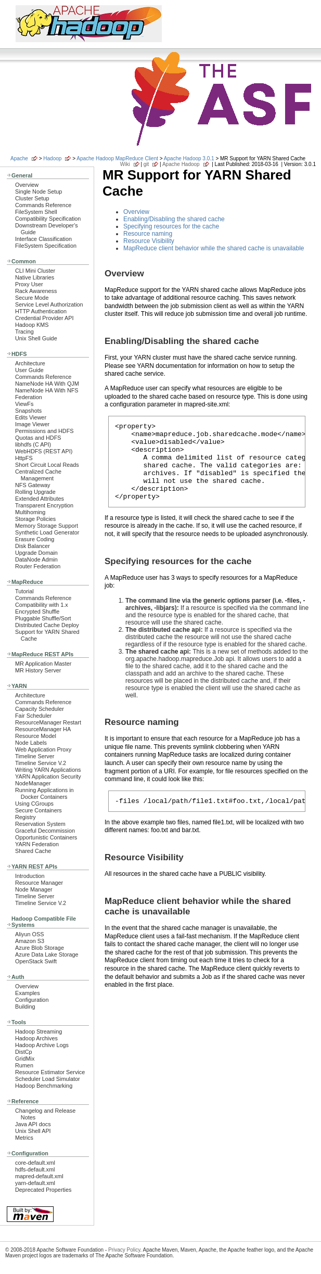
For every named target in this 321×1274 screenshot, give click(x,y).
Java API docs (33, 1124)
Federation (28, 397)
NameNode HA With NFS (47, 390)
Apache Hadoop (181, 164)
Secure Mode (31, 298)
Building (25, 1006)
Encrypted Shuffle (37, 611)
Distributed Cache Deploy (47, 625)
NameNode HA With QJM (47, 383)
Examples (27, 993)
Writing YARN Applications (48, 770)
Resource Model (35, 736)
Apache (19, 158)
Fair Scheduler (33, 715)
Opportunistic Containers (46, 837)
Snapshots (28, 410)
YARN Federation (37, 844)
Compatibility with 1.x (41, 605)
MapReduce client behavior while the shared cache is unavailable (213, 248)
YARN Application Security (48, 776)
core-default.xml (35, 1163)
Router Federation (37, 566)
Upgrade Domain (36, 553)
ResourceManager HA (43, 729)
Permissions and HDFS (44, 431)
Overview (26, 185)
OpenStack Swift (36, 961)
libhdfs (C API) (33, 444)
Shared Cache (33, 851)
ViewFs (24, 404)
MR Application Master (43, 663)
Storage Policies (35, 519)
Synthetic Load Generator (47, 532)
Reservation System (40, 824)
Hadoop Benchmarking (43, 1085)
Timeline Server (34, 756)
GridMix (24, 1058)
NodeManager (33, 783)
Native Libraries (34, 277)
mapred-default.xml (39, 1176)
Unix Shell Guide (36, 338)
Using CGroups (34, 803)
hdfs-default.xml (35, 1169)
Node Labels (31, 743)
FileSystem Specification (45, 246)
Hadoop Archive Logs (42, 1045)
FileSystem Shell (36, 212)
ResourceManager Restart (48, 722)
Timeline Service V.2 (40, 763)
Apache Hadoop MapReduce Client (117, 158)
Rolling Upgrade (35, 492)
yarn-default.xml (35, 1183)
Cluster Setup (32, 198)
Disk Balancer (32, 546)
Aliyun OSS (29, 934)
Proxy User (29, 284)
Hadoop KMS (31, 325)
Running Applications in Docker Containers (44, 793)
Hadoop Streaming (38, 1031)
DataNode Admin (36, 559)
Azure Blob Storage (39, 948)
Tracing (24, 331)
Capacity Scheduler (39, 709)
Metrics (24, 1138)
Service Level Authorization (49, 304)
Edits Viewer (30, 417)
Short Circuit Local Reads (47, 465)
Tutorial (24, 591)
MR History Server (38, 670)
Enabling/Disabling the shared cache (174, 219)
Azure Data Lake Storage (47, 954)
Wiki (125, 164)
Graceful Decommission (45, 830)
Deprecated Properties (43, 1190)
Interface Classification (43, 239)
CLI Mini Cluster (35, 270)
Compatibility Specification (48, 218)
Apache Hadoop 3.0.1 (189, 158)
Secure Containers (38, 810)
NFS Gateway (32, 485)
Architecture (30, 363)
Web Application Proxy (43, 749)
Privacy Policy (124, 1250)
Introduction (30, 876)
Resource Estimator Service (50, 1072)
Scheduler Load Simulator (47, 1079)
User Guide (29, 370)
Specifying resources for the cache (171, 226)
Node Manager (34, 889)
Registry (25, 817)
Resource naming (147, 233)
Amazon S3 (29, 941)
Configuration (31, 1000)
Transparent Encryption (44, 505)
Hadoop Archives (36, 1038)
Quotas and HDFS (38, 438)
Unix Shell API (33, 1131)
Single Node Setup (38, 191)
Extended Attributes (39, 498)
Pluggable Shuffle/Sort (43, 618)
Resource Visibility (148, 241)
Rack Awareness (36, 291)
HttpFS (24, 458)
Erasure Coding (34, 539)
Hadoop (52, 158)
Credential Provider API (44, 318)
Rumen (24, 1065)
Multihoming (30, 512)
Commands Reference (43, 205)
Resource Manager (39, 883)
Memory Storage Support (46, 526)
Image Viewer (32, 424)
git (146, 164)
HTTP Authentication (41, 311)
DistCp (23, 1052)
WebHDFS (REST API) (43, 451)
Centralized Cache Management (38, 474)
